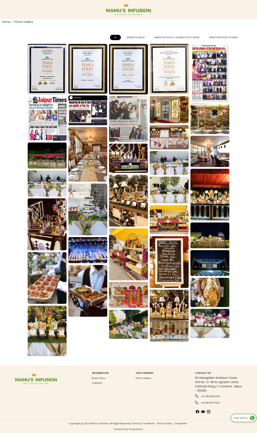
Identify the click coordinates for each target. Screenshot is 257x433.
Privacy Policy (164, 423)
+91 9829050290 (207, 396)
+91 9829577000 (207, 402)
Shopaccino (136, 429)
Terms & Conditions (143, 423)
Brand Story (98, 378)
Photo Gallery (143, 378)
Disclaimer (181, 423)
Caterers (97, 383)
